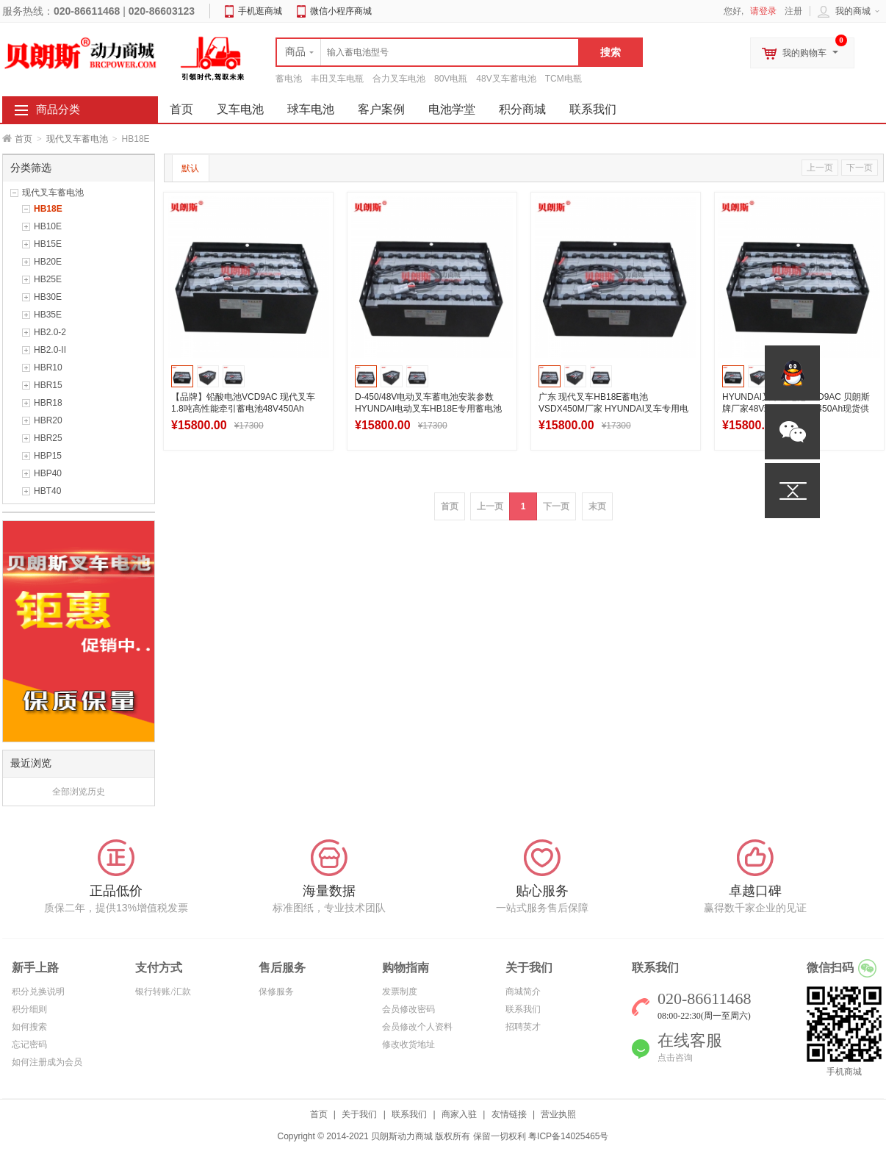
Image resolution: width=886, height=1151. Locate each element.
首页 (23, 139)
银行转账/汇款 (162, 991)
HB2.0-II (50, 350)
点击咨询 (675, 1058)
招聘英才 (523, 1027)
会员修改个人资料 (417, 1027)
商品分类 (58, 109)
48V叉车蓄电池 (506, 78)
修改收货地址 (408, 1044)
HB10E (48, 226)
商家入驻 (459, 1114)
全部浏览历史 (78, 791)
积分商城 (522, 109)
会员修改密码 (408, 1009)
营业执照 (558, 1114)
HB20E (48, 262)
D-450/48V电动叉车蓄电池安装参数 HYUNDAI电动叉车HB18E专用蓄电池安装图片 (428, 409)
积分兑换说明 (38, 991)
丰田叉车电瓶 (337, 78)
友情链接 (509, 1114)
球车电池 (310, 109)
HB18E (48, 209)
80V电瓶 (450, 78)
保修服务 (276, 991)
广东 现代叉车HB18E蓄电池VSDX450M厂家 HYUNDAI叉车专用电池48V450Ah (613, 409)
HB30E (48, 297)
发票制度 (399, 991)
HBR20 (48, 420)
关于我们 (359, 1114)
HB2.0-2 (50, 332)
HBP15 (48, 456)
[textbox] (427, 52)
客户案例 (381, 109)
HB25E (48, 279)
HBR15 (48, 385)
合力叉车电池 (398, 78)
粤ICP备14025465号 (568, 1136)
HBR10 (48, 367)
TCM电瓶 (563, 78)
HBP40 (48, 473)
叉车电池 (240, 109)
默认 (190, 168)
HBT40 (47, 491)
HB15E (48, 244)
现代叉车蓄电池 (77, 139)
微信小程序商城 (341, 11)
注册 (793, 11)
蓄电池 (288, 78)
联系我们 (592, 109)
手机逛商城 (260, 11)
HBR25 (48, 438)
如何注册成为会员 (47, 1062)
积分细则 (29, 1009)
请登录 (763, 11)
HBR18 (48, 403)
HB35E (48, 314)
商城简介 (523, 991)
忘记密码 (29, 1044)
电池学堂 (451, 109)
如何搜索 (29, 1027)
